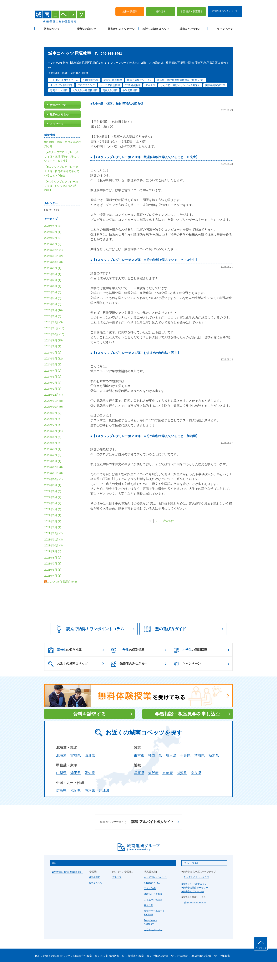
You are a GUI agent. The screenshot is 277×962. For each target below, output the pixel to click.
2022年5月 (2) (52, 485)
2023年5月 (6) (52, 418)
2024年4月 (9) (52, 352)
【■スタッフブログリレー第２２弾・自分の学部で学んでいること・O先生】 (145, 241)
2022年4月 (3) (52, 491)
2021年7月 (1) (52, 545)
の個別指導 (65, 632)
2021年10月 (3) (53, 527)
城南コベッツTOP (190, 23)
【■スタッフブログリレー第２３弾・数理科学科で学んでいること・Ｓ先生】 (145, 139)
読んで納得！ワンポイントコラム (88, 611)
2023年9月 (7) (52, 394)
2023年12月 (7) (53, 376)
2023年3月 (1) (52, 430)
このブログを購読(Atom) (62, 563)
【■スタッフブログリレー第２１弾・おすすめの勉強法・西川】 (136, 334)
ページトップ (261, 948)
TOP (37, 937)
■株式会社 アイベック (192, 873)
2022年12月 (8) (53, 449)
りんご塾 (148, 887)
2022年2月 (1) (52, 503)
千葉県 (185, 737)
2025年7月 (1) (52, 262)
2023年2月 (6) (52, 437)
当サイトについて (114, 952)
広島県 (61, 772)
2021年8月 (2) (52, 539)
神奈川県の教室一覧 (112, 937)
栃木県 (214, 737)
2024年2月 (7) (52, 364)
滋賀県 (182, 755)
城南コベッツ (96, 865)
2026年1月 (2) (52, 225)
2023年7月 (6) (52, 406)
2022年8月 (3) (52, 473)
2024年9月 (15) (53, 322)
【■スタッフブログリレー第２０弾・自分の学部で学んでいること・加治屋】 (145, 418)
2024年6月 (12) (53, 340)
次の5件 (168, 503)
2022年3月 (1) (52, 497)
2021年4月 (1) (52, 557)
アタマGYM (150, 870)
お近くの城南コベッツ (155, 23)
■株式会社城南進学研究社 (67, 854)
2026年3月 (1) (52, 213)
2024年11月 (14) (54, 310)
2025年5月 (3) (52, 274)
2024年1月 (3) (52, 370)
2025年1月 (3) (52, 298)
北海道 (61, 737)
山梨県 (61, 755)
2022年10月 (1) (53, 461)
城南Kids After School (195, 884)
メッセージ (56, 106)
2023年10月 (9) (53, 388)
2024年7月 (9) (52, 334)
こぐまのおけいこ (153, 911)
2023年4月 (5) (52, 425)
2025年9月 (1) (52, 250)
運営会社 (81, 952)
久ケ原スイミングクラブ (196, 859)
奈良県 (196, 755)
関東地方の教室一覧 (85, 937)
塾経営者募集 (95, 952)
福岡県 (75, 772)
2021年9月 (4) (52, 533)
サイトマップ (67, 952)
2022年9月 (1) (52, 467)
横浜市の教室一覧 (138, 937)
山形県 (90, 737)
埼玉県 (171, 737)
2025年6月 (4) (52, 268)
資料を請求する (89, 695)
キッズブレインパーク (155, 859)
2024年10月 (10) (54, 316)
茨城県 (199, 737)
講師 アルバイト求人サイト (137, 804)
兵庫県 (139, 755)
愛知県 (90, 755)
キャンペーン (225, 23)
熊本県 (90, 772)
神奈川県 (155, 737)
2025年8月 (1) (52, 256)
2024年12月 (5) (53, 304)
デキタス (116, 859)
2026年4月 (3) (52, 207)
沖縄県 (104, 772)
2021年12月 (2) (53, 515)
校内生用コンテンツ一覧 (225, 5)
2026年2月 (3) (52, 220)
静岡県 (75, 755)
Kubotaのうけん (152, 865)
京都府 (167, 755)
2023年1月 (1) (52, 443)
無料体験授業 (129, 5)
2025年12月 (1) (53, 231)
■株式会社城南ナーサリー (194, 869)
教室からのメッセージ (121, 23)
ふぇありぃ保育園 (153, 881)
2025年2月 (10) (53, 292)
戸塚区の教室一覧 (163, 937)
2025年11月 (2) (53, 238)
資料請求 (161, 5)
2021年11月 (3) (53, 521)
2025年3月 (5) (52, 286)
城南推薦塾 (94, 859)
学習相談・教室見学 (191, 5)
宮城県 (75, 737)
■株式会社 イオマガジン (194, 866)
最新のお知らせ (86, 23)
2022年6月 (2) (52, 479)
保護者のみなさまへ (129, 646)
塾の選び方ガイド (165, 611)
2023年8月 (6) (52, 400)
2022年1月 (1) (52, 509)
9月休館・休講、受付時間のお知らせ (117, 85)
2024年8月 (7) (52, 328)
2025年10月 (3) (53, 244)
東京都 (139, 737)
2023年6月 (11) (53, 412)
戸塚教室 (182, 937)
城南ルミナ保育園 (153, 876)
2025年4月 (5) (52, 280)
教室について (52, 23)
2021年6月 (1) (52, 551)
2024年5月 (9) (52, 346)
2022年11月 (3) (53, 455)
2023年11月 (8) (53, 382)
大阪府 (153, 755)
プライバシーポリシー (46, 952)
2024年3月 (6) (52, 358)
